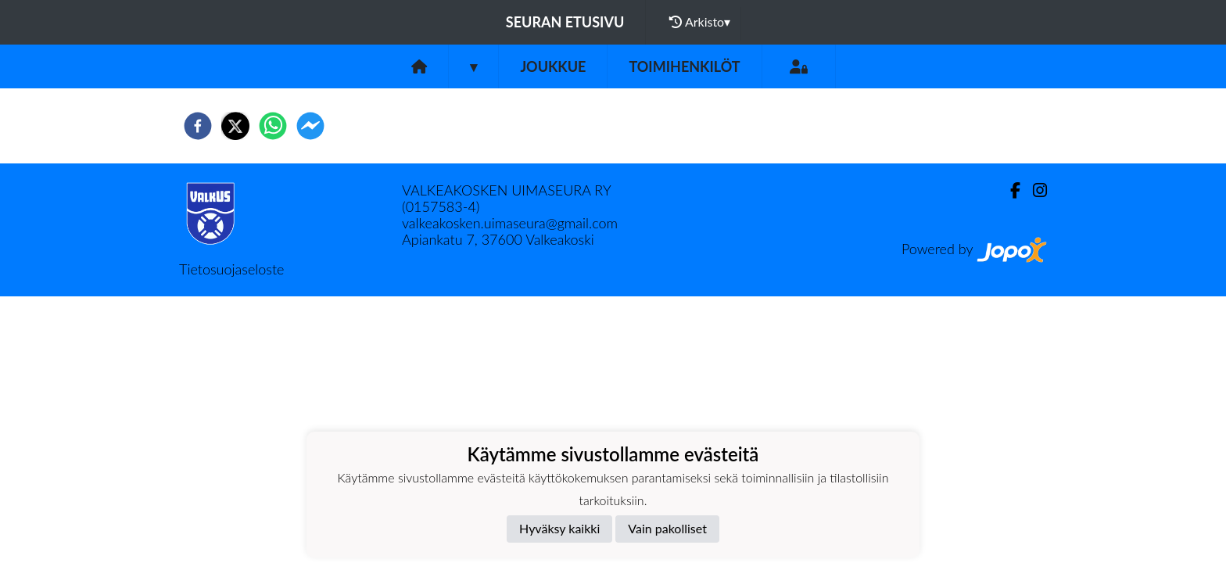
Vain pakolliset (667, 528)
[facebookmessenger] (310, 126)
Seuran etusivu (565, 21)
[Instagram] (1033, 190)
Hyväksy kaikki (559, 528)
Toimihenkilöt (684, 66)
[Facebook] (1009, 190)
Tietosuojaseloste (231, 269)
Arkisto (699, 22)
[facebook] (198, 126)
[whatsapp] (273, 126)
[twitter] (235, 126)
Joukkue (553, 66)
